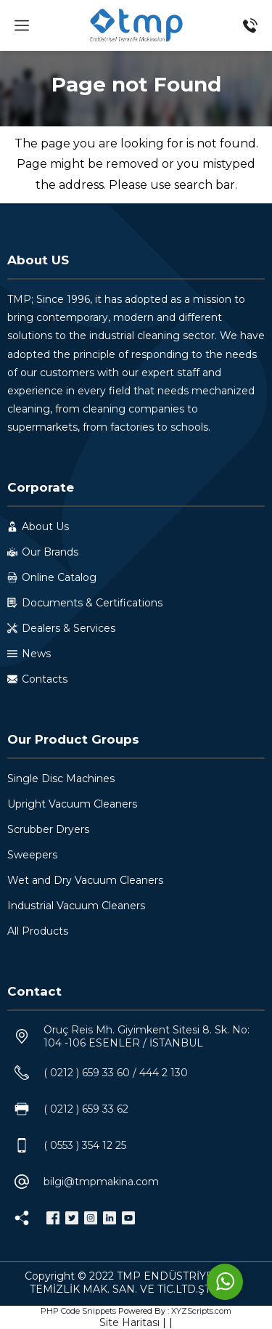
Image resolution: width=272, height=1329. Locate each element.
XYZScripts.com (201, 1311)
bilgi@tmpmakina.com (101, 1181)
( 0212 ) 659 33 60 (87, 1072)
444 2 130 (163, 1072)
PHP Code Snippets (78, 1311)
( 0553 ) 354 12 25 (85, 1145)
